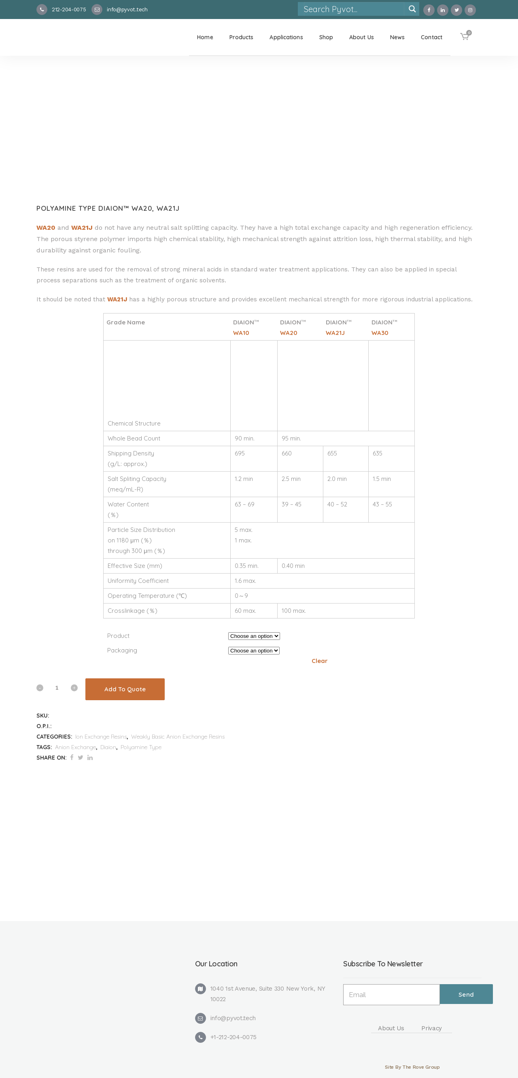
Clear (320, 661)
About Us (391, 1028)
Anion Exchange (75, 747)
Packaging (122, 650)
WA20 (45, 227)
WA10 (241, 333)
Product (118, 636)
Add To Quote (125, 689)
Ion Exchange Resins (101, 736)
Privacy (431, 1028)
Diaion (108, 747)
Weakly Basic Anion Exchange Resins (178, 736)
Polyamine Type (141, 747)
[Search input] (353, 9)
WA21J (82, 227)
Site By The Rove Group (412, 1067)
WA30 (380, 333)
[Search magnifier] (412, 9)
